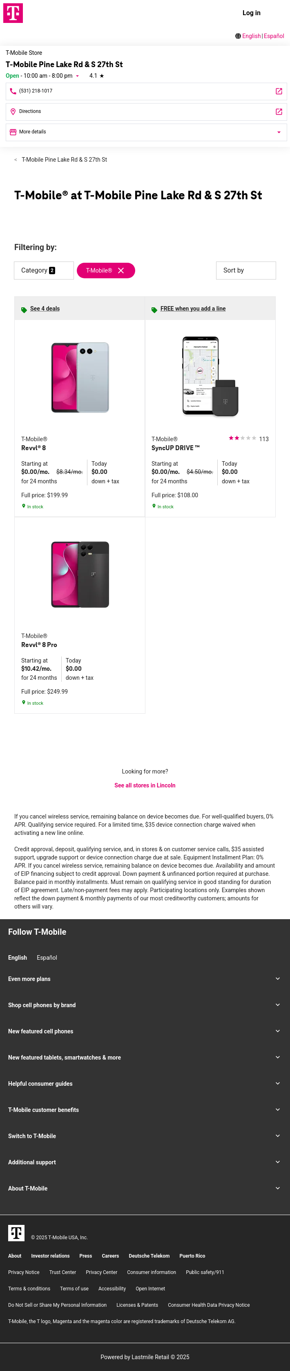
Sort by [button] (246, 270)
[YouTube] (53, 947)
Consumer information (151, 1272)
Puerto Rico (192, 1256)
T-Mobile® (99, 270)
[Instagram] (11, 947)
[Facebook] (25, 947)
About (14, 1256)
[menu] (276, 13)
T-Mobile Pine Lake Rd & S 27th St (63, 159)
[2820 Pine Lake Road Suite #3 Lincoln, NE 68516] (146, 112)
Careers (110, 1256)
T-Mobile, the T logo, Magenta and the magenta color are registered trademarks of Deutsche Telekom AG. (122, 1321)
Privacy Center (101, 1272)
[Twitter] (39, 947)
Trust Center (62, 1272)
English (251, 36)
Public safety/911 (205, 1272)
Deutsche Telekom (149, 1256)
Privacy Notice (24, 1272)
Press (86, 1256)
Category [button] (34, 270)
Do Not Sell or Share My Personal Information (57, 1305)
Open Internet (150, 1289)
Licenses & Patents (137, 1305)
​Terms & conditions (29, 1289)
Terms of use (74, 1289)
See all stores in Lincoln (144, 785)
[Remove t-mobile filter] (109, 270)
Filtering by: (35, 247)
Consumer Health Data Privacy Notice (209, 1305)
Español (274, 36)
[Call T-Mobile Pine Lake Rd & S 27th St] (146, 91)
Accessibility (112, 1289)
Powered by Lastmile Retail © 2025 (144, 1357)
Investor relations (50, 1256)
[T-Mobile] (16, 1233)
